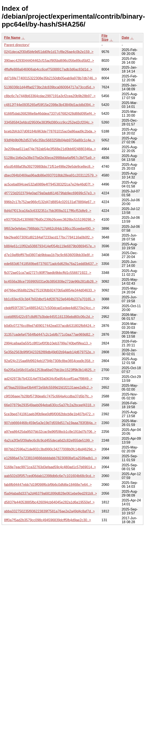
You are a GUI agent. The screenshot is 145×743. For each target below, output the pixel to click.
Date (125, 37)
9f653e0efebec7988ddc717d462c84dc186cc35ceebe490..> (49, 228)
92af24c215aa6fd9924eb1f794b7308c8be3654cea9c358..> (49, 361)
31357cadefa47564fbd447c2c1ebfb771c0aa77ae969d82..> (49, 334)
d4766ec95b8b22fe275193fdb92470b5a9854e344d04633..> (50, 290)
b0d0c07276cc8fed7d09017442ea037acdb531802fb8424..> (49, 326)
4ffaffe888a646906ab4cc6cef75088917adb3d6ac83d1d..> (48, 69)
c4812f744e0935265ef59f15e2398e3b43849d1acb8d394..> (49, 105)
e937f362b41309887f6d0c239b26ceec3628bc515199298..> (49, 219)
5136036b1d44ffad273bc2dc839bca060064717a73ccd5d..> (49, 87)
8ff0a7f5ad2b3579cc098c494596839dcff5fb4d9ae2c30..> (47, 520)
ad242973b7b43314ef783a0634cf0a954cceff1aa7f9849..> (48, 379)
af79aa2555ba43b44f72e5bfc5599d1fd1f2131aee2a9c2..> (48, 387)
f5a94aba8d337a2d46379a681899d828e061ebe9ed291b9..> (50, 493)
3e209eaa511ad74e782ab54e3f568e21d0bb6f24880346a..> (50, 149)
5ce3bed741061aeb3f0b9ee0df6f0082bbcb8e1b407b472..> (49, 414)
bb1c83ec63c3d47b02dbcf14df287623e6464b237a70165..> (49, 299)
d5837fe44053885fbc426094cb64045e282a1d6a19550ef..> (49, 502)
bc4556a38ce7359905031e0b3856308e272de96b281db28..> (51, 281)
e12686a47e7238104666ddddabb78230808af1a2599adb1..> (50, 458)
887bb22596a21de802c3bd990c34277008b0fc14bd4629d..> (50, 449)
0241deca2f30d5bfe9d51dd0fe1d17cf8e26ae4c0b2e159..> (48, 52)
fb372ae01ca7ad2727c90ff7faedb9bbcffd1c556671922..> (47, 273)
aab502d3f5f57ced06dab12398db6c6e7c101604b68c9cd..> (49, 476)
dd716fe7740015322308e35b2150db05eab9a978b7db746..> (50, 78)
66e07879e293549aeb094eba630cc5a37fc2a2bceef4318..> (49, 405)
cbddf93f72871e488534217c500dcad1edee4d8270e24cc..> (49, 308)
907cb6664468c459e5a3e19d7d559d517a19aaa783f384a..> (50, 423)
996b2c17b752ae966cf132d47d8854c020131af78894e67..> (49, 202)
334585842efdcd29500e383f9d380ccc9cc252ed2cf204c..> (48, 122)
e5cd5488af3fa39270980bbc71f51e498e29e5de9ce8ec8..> (49, 166)
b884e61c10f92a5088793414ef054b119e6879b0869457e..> (50, 246)
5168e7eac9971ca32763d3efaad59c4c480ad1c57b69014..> (50, 467)
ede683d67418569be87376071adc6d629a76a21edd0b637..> (51, 264)
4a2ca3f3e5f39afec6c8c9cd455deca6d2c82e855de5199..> (49, 440)
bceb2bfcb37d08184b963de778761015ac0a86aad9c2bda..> (50, 131)
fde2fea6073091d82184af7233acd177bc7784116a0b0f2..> (49, 237)
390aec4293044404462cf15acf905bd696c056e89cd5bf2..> (49, 60)
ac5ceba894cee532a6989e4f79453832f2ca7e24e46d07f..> (49, 184)
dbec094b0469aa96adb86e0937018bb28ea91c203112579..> (51, 175)
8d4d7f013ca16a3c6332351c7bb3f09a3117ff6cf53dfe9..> (47, 211)
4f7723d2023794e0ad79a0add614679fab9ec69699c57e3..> (50, 193)
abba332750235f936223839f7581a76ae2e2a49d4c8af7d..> (49, 511)
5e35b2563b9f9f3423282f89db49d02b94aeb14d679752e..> (49, 352)
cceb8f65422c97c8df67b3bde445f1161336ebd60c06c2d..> (49, 317)
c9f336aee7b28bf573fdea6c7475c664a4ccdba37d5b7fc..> (48, 396)
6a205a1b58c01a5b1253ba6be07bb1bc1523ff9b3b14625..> (49, 370)
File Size (105, 37)
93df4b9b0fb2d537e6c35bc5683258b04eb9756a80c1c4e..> (49, 140)
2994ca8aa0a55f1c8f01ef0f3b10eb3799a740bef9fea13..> (48, 343)
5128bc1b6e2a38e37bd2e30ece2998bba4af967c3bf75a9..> (49, 158)
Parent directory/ (16, 45)
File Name (12, 37)
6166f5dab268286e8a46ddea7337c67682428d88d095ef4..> (50, 113)
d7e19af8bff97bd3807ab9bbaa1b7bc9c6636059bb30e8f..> (49, 255)
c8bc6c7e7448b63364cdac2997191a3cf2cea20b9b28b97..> (50, 96)
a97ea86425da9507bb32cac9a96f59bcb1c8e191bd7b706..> (50, 431)
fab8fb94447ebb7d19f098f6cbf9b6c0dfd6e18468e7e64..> (48, 484)
